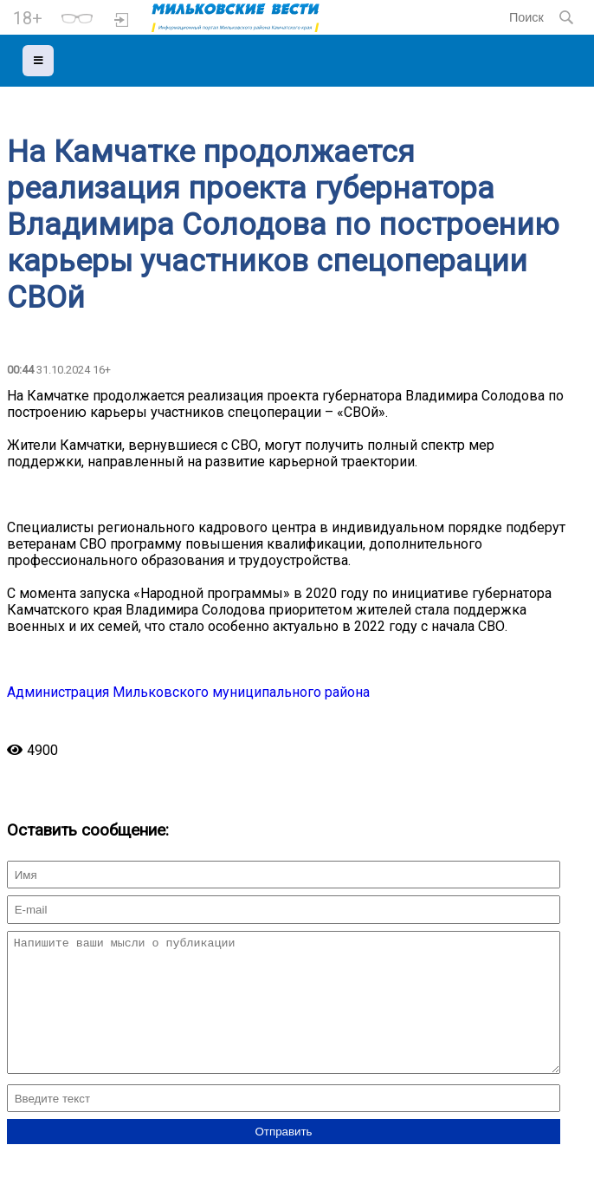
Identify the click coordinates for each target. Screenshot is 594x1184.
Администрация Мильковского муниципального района (188, 692)
